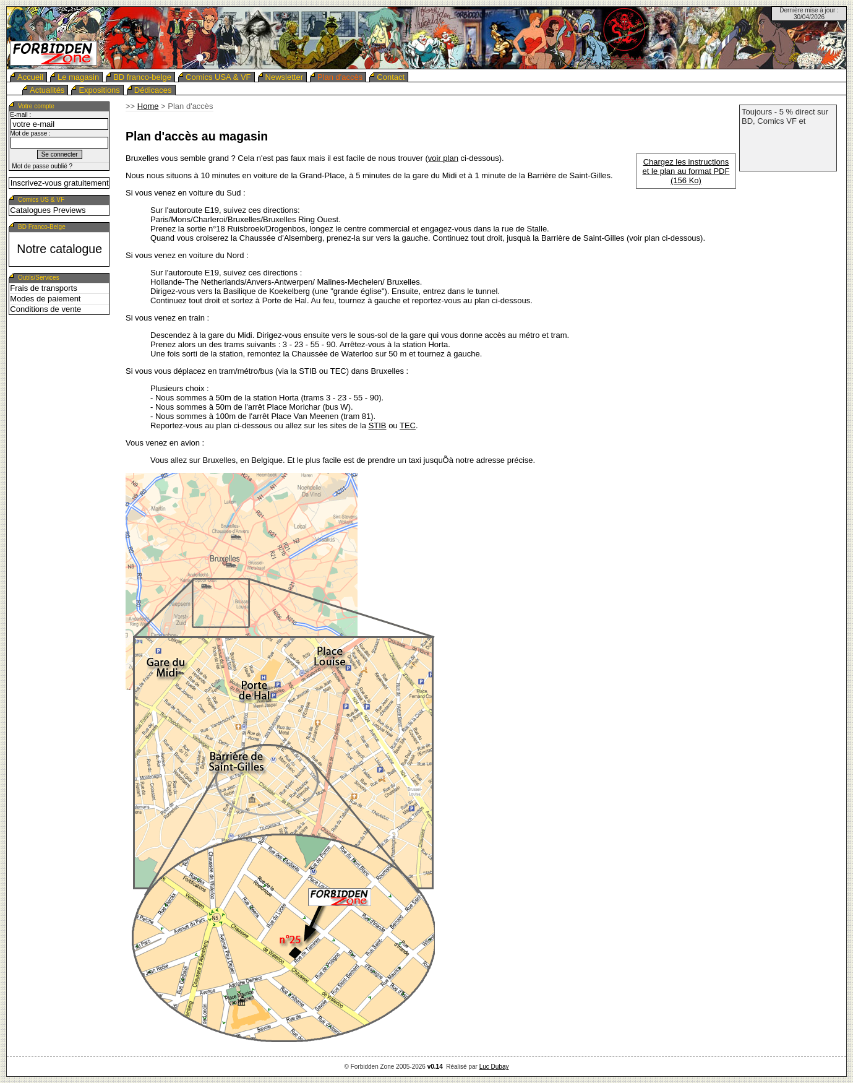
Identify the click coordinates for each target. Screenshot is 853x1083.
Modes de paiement (45, 298)
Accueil (30, 77)
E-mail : (20, 114)
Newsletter (284, 77)
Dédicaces (153, 90)
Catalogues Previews (47, 210)
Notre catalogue (59, 249)
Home (148, 106)
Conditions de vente (45, 309)
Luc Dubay (494, 1066)
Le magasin (78, 77)
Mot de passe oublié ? (42, 166)
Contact (391, 77)
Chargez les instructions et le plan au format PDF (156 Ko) (686, 171)
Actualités (47, 90)
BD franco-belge (142, 77)
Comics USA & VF (218, 77)
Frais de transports (43, 288)
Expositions (99, 90)
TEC (408, 425)
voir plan (443, 158)
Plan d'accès (339, 77)
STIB (378, 425)
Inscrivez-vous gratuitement (60, 183)
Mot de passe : (30, 133)
